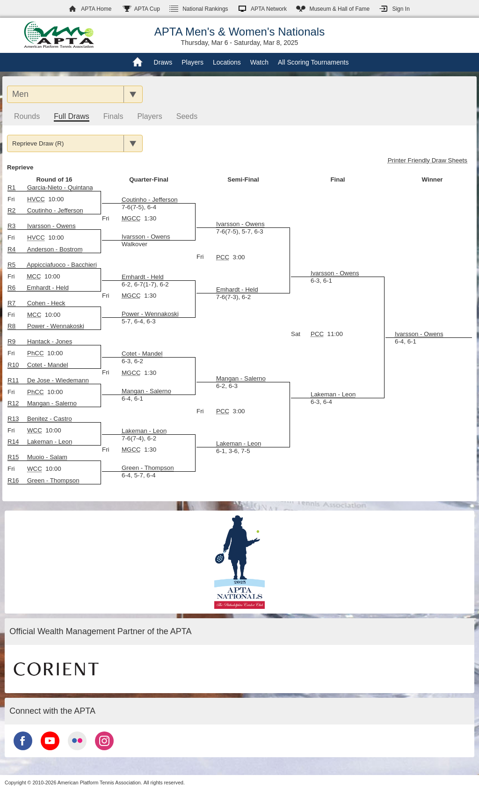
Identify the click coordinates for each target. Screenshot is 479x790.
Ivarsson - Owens (146, 236)
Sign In (400, 9)
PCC (222, 257)
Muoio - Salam (47, 457)
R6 (11, 287)
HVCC (36, 199)
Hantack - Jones (49, 341)
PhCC (35, 353)
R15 (13, 457)
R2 (11, 210)
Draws (163, 62)
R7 (11, 303)
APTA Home (96, 9)
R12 (13, 403)
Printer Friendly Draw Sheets (427, 160)
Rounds (27, 116)
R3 (11, 225)
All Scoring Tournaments (313, 62)
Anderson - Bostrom (55, 249)
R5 (11, 264)
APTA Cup (147, 9)
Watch (259, 62)
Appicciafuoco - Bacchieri (62, 264)
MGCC (131, 218)
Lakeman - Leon (333, 394)
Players (192, 62)
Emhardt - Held (237, 289)
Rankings (205, 9)
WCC (34, 430)
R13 (13, 418)
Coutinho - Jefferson (55, 210)
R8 (11, 325)
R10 (13, 364)
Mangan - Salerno (146, 391)
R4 (11, 249)
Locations (227, 62)
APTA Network (269, 9)
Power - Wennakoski (150, 313)
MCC (34, 276)
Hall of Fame (339, 9)
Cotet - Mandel (47, 364)
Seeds (186, 116)
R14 (13, 441)
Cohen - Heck (46, 303)
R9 (11, 341)
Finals (113, 116)
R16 (13, 480)
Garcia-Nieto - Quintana (60, 187)
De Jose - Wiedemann (58, 380)
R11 (13, 380)
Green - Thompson (148, 467)
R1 (11, 187)
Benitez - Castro (49, 418)
